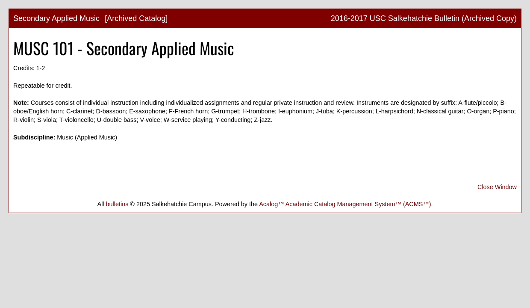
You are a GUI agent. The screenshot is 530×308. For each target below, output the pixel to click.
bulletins (117, 204)
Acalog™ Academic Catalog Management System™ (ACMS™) (345, 204)
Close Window (497, 187)
